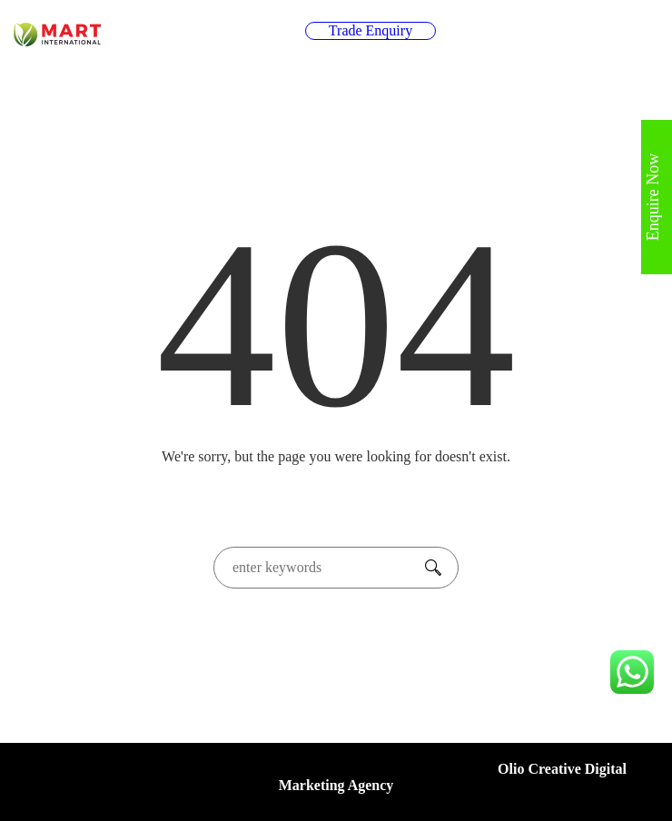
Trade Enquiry (370, 30)
